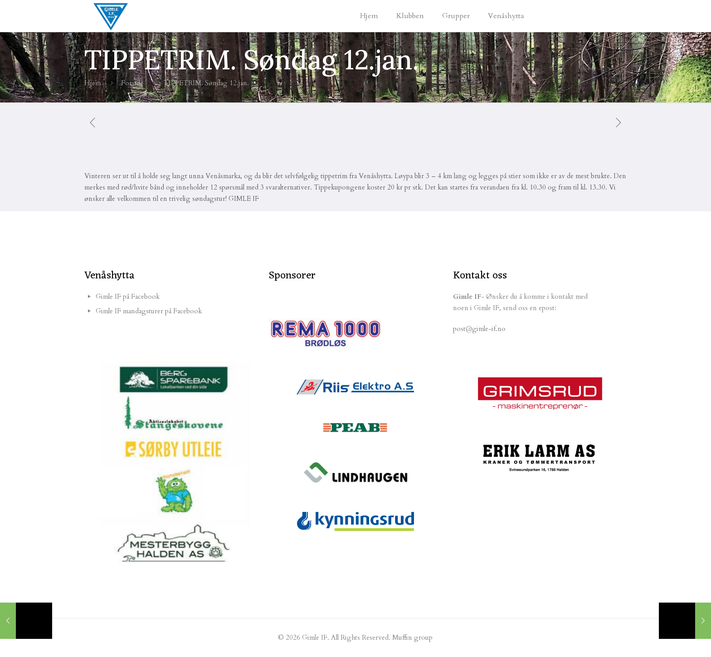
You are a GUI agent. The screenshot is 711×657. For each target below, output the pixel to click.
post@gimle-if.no (479, 328)
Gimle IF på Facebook (128, 296)
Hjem (92, 83)
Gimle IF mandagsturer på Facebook (149, 311)
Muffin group (412, 637)
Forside (132, 83)
